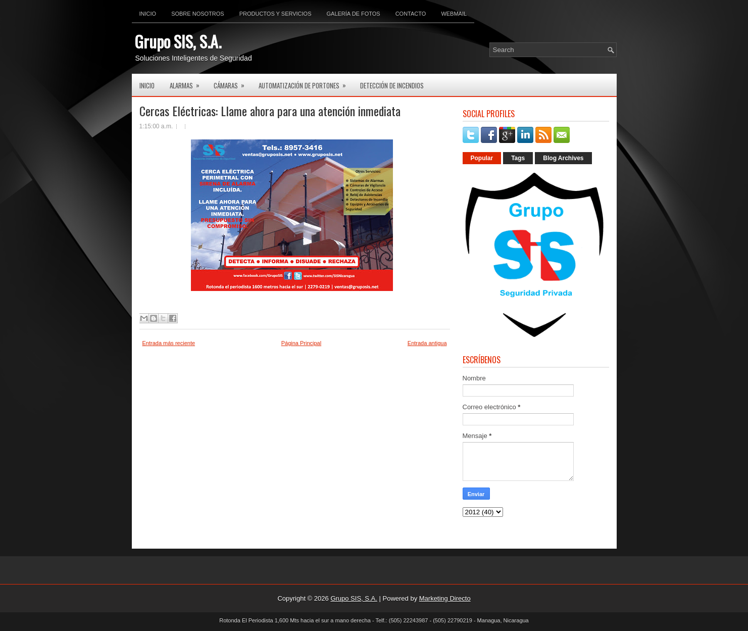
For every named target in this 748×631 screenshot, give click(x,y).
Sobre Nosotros (197, 14)
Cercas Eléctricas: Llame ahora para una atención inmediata (270, 111)
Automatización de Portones (306, 82)
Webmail (454, 14)
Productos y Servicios (275, 14)
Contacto (410, 14)
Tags (518, 158)
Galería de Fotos (353, 14)
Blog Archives (563, 158)
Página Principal (301, 343)
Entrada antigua (427, 343)
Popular (482, 158)
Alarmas (188, 82)
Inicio (148, 14)
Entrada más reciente (168, 343)
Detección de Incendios (392, 85)
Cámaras (232, 82)
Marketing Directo (445, 598)
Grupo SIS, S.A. (177, 41)
